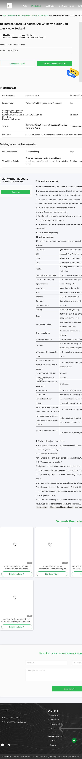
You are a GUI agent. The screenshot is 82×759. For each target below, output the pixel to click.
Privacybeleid (6, 756)
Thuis (24, 6)
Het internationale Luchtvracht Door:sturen (33, 15)
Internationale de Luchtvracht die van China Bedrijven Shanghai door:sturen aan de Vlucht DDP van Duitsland (16, 620)
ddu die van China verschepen (61, 507)
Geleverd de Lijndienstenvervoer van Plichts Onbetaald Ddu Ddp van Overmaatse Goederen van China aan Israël (17, 567)
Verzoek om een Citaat (54, 64)
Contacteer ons (66, 6)
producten (12, 15)
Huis (4, 15)
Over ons (49, 6)
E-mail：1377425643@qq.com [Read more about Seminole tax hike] (14, 722)
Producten (36, 6)
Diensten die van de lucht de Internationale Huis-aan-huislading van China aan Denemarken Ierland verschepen (52, 567)
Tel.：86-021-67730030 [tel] (11, 718)
